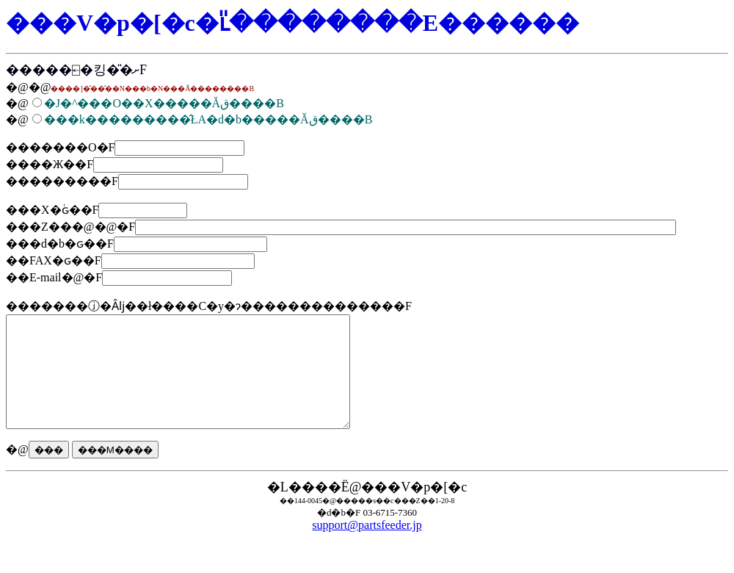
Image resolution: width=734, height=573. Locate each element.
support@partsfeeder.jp (366, 547)
